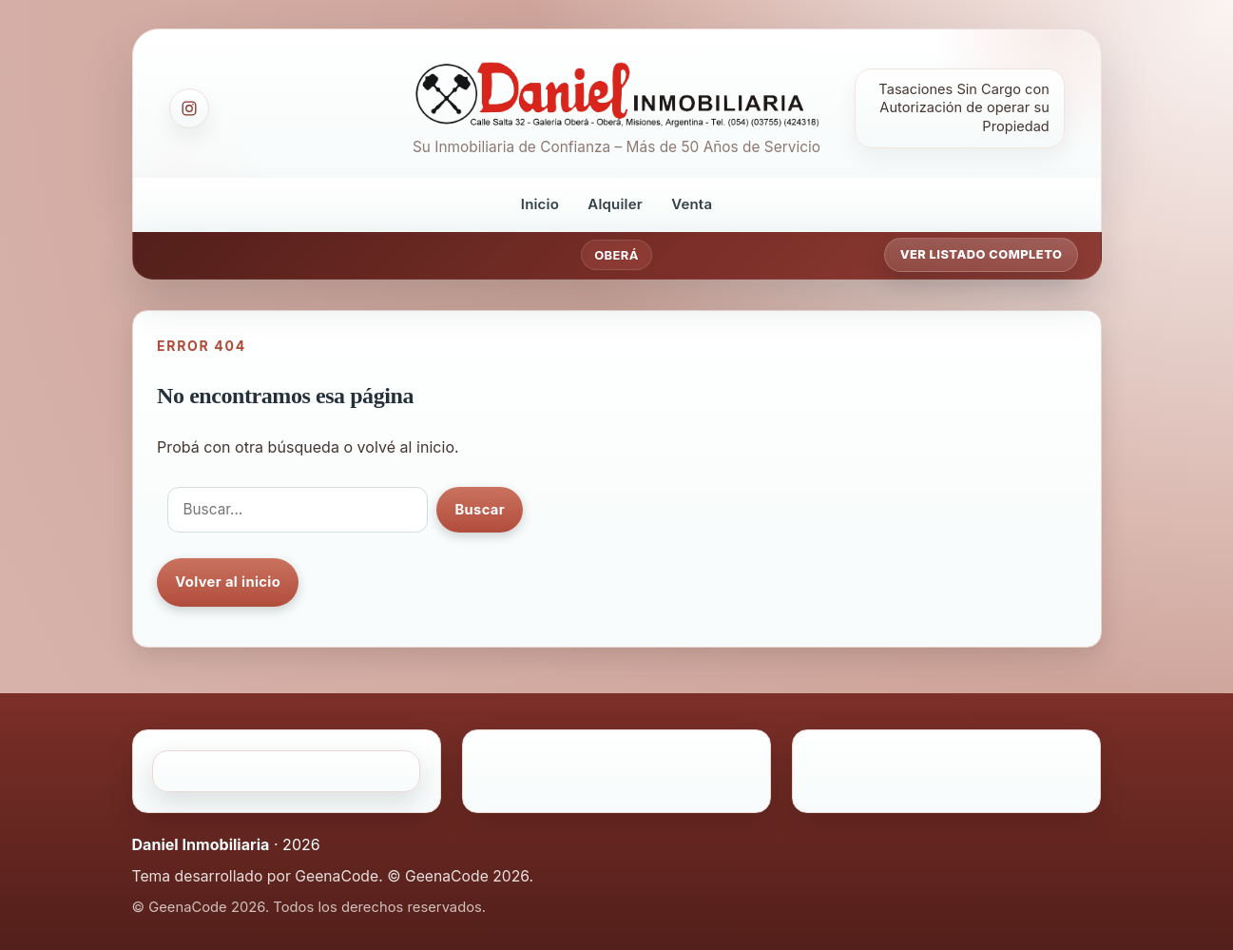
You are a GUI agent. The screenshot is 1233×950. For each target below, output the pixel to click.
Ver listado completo (981, 254)
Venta (691, 204)
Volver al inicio (227, 582)
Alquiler (615, 204)
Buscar (479, 509)
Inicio (540, 204)
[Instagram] (189, 108)
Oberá (616, 254)
